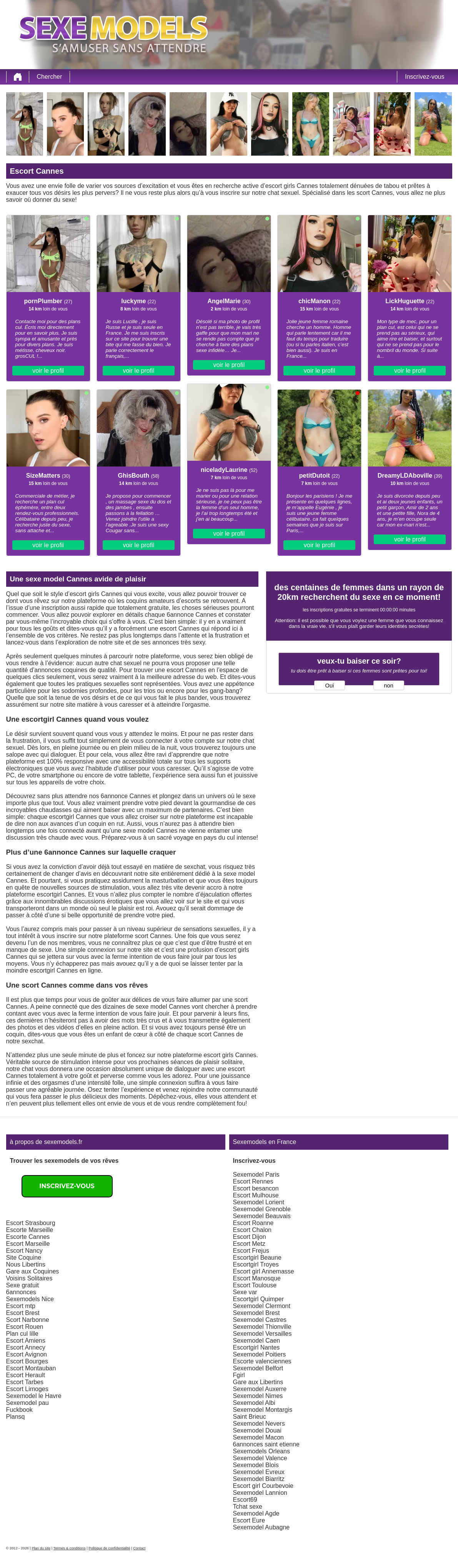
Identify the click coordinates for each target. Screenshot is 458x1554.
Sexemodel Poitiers (259, 1354)
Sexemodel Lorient (258, 1202)
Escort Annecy (25, 1347)
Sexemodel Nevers (259, 1423)
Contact (139, 1548)
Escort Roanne (253, 1223)
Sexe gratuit (22, 1285)
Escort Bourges (27, 1361)
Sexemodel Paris (256, 1174)
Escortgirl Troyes (256, 1264)
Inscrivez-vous (424, 76)
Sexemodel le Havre (34, 1396)
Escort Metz (249, 1243)
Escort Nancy (24, 1250)
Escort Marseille (28, 1243)
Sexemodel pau (27, 1403)
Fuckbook (19, 1409)
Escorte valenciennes (262, 1361)
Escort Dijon (249, 1237)
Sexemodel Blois (256, 1465)
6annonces (21, 1292)
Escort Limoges (27, 1389)
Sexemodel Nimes (258, 1396)
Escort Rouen (24, 1326)
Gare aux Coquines (32, 1271)
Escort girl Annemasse (263, 1271)
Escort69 (245, 1499)
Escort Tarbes (25, 1382)
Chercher (49, 76)
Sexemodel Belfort (258, 1368)
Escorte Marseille (29, 1230)
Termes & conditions (69, 1548)
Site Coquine (24, 1257)
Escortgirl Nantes (256, 1347)
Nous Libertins (25, 1264)
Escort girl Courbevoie (263, 1486)
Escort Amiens (25, 1340)
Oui (329, 685)
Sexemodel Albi (254, 1403)
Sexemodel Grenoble (262, 1209)
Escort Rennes (253, 1181)
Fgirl (239, 1375)
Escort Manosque (257, 1278)
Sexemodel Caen (256, 1340)
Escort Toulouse (255, 1285)
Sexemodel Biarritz (259, 1479)
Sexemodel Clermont (261, 1306)
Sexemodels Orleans (261, 1451)
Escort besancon (256, 1188)
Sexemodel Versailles (262, 1333)
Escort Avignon (26, 1354)
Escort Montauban (31, 1368)
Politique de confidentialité (109, 1548)
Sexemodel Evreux (259, 1472)
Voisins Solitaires (29, 1278)
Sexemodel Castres (260, 1320)
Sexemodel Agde (256, 1513)
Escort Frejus (251, 1250)
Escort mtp (20, 1306)
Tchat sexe (247, 1506)
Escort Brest (23, 1313)
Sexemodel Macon (258, 1437)
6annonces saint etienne (266, 1444)
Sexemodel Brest (256, 1313)
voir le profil (48, 370)
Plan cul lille (22, 1333)
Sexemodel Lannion (260, 1492)
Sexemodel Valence (260, 1458)
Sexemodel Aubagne (261, 1527)
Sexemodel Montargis (263, 1409)
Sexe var (245, 1292)
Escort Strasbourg (30, 1223)
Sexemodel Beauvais (262, 1216)
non (388, 685)
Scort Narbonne (27, 1320)
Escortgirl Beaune (257, 1257)
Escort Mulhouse (256, 1195)
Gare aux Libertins (258, 1382)
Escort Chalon (252, 1230)
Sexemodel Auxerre (260, 1389)
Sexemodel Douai (257, 1430)
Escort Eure (249, 1520)
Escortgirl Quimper (258, 1299)
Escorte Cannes (28, 1237)
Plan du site (41, 1548)
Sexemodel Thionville (262, 1326)
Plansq (15, 1416)
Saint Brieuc (249, 1416)
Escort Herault (25, 1375)
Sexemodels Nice (30, 1299)
